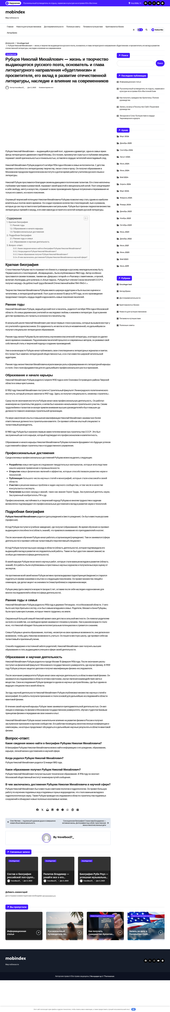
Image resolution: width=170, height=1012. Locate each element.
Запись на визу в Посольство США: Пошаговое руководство (139, 108)
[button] (84, 250)
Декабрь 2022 (126, 239)
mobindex (16, 12)
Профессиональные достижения (28, 263)
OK (133, 1009)
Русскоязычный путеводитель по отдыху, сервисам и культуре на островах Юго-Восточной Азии (142, 89)
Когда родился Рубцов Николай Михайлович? (37, 283)
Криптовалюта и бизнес (115, 26)
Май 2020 (124, 259)
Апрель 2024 (125, 184)
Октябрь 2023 (126, 225)
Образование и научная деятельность (31, 273)
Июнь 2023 (124, 232)
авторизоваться (48, 927)
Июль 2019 (124, 266)
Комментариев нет (46, 119)
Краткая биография (18, 253)
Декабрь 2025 (126, 143)
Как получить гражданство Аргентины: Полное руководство (139, 99)
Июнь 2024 (124, 170)
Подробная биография (20, 267)
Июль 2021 (124, 245)
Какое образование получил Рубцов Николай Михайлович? (43, 286)
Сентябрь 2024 (126, 150)
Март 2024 (124, 191)
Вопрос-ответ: (16, 277)
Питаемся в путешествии (93, 26)
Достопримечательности (54, 26)
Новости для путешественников (28, 26)
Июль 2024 (124, 164)
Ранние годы (19, 257)
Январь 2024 (125, 204)
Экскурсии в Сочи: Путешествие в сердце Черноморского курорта (137, 117)
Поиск (123, 55)
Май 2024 (124, 177)
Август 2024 (125, 157)
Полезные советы (73, 26)
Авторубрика (12, 33)
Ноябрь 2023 (125, 218)
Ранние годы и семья (23, 270)
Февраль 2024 (126, 198)
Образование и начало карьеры (28, 260)
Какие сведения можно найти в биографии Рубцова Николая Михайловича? (49, 280)
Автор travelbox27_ (15, 119)
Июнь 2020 (124, 252)
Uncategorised (11, 54)
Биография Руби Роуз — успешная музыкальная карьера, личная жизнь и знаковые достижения (94, 910)
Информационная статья (130, 82)
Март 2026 (124, 136)
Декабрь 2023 (126, 211)
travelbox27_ (65, 868)
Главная (10, 26)
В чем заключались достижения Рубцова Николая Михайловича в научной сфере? (52, 289)
